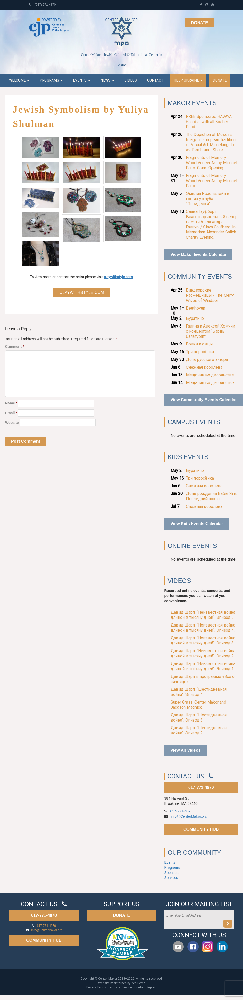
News (107, 80)
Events (81, 80)
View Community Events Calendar (203, 400)
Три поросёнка (200, 351)
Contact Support (145, 987)
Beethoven (195, 308)
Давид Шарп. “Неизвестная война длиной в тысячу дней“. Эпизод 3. (203, 640)
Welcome (19, 80)
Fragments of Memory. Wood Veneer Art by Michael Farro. (211, 180)
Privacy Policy (96, 987)
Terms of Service (120, 987)
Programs (51, 80)
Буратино (195, 318)
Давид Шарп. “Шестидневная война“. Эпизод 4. (199, 692)
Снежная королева (204, 367)
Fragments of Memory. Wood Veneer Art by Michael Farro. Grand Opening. (211, 162)
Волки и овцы (199, 344)
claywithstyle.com (118, 277)
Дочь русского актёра (207, 359)
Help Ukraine (188, 80)
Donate (199, 23)
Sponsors (171, 873)
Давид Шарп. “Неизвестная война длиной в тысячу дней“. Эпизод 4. (203, 628)
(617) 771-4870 (42, 4)
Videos (130, 80)
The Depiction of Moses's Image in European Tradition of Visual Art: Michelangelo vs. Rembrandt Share (211, 142)
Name (11, 403)
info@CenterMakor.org (189, 816)
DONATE (121, 915)
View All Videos (185, 750)
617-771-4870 (201, 787)
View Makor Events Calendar (198, 254)
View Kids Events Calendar (196, 523)
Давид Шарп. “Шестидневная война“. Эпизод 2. (199, 730)
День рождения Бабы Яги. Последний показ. (211, 496)
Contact (155, 80)
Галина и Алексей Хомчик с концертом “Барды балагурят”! (210, 331)
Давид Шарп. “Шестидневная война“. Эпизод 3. (199, 718)
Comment (14, 346)
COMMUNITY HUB (201, 829)
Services (171, 878)
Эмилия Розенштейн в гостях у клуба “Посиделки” (207, 198)
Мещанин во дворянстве (210, 374)
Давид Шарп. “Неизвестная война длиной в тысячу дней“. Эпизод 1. (203, 666)
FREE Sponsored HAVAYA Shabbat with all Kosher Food (209, 121)
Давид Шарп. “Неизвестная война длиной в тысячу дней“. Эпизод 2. (203, 653)
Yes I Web (138, 983)
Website (12, 422)
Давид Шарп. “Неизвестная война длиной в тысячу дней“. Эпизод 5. (203, 615)
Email (11, 413)
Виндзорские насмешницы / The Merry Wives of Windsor (210, 295)
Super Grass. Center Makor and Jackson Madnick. (198, 705)
